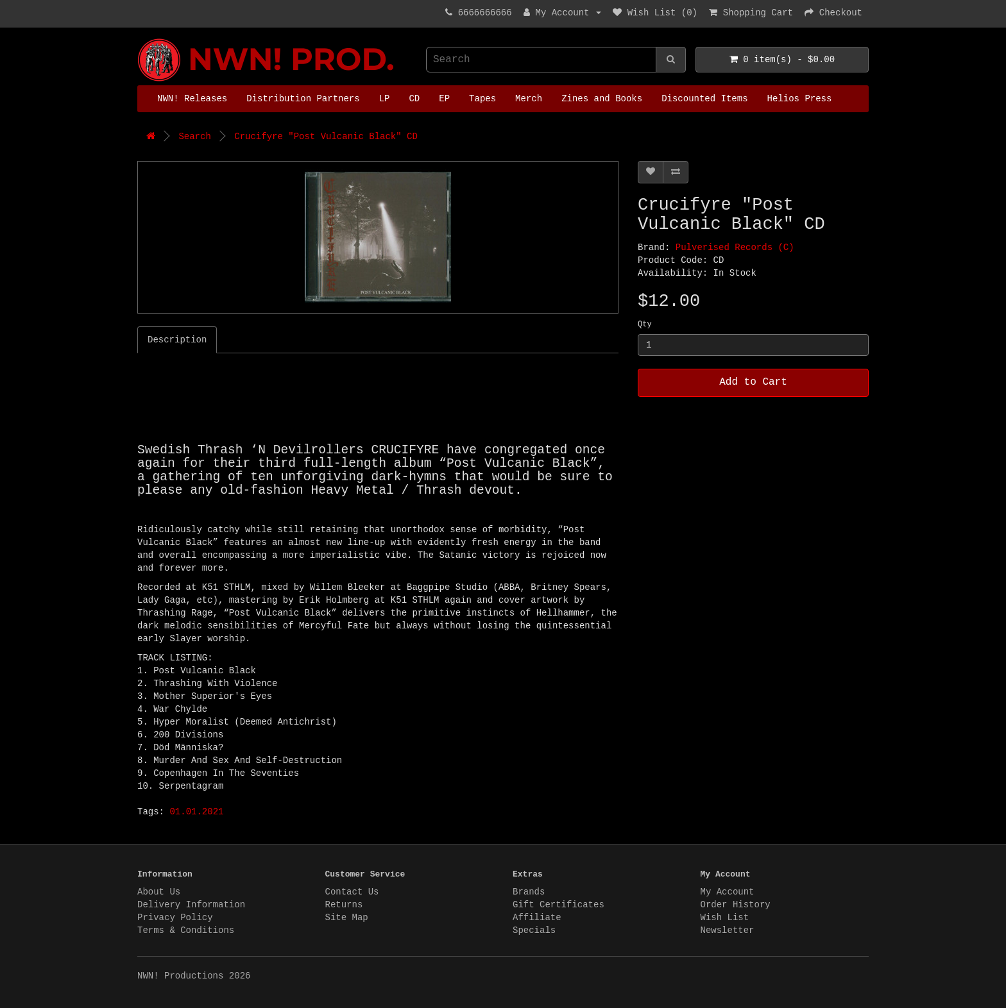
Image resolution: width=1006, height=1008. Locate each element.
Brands (529, 892)
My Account (727, 892)
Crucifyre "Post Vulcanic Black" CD (326, 136)
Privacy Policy (175, 917)
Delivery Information (191, 905)
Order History (736, 905)
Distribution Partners (302, 99)
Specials (534, 930)
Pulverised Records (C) (735, 247)
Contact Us (352, 892)
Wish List (725, 917)
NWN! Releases (192, 99)
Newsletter (727, 930)
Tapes (482, 99)
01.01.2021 (196, 812)
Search (194, 136)
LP (384, 99)
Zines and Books (601, 99)
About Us (158, 892)
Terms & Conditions (185, 930)
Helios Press (799, 99)
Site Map (346, 917)
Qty (645, 324)
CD (414, 99)
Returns (344, 905)
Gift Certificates (558, 905)
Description (177, 340)
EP (444, 99)
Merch (528, 99)
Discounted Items (704, 99)
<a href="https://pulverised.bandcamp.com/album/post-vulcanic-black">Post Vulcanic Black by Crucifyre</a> (297, 401)
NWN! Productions (140, 38)
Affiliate (537, 917)
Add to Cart (753, 382)
